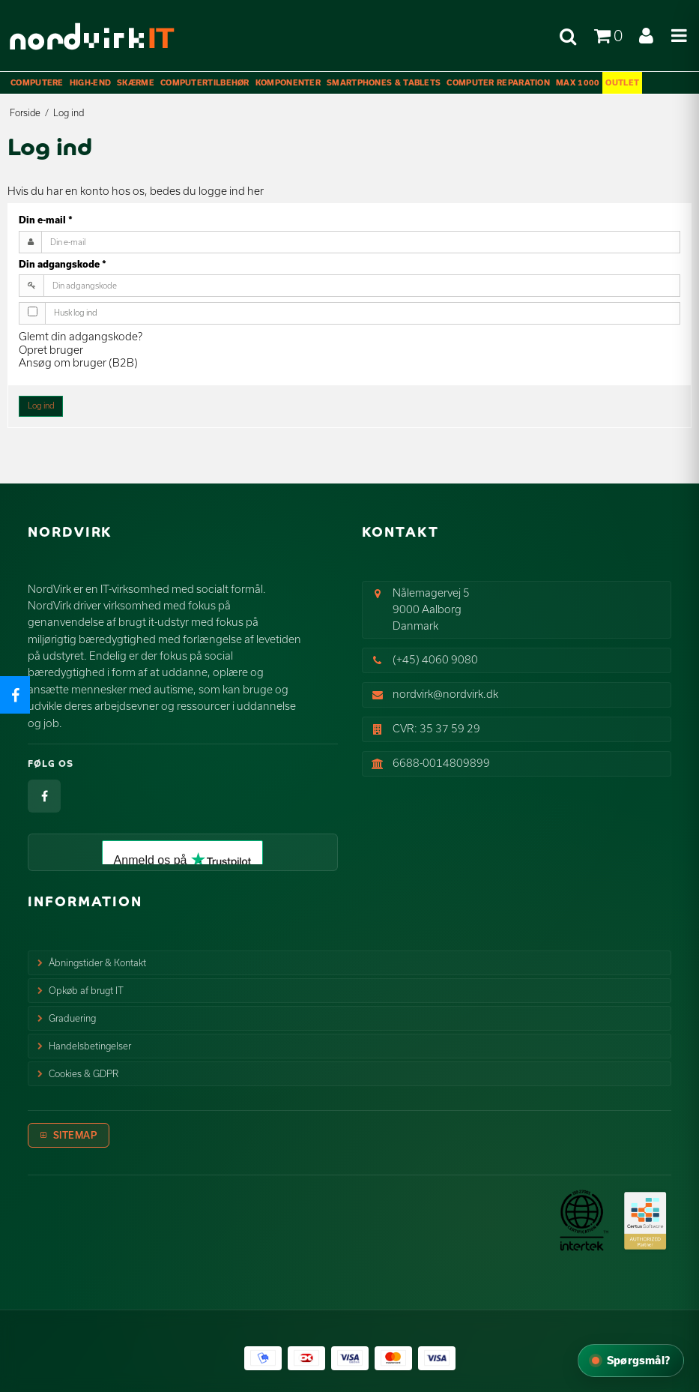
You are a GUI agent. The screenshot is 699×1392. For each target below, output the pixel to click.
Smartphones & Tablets (384, 82)
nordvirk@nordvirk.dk (445, 693)
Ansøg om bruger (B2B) (78, 362)
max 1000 (577, 82)
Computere (37, 82)
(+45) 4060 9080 (435, 659)
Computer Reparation (498, 82)
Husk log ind (75, 312)
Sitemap (75, 1135)
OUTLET (622, 82)
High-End (90, 82)
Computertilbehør (204, 82)
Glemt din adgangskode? (80, 336)
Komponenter (288, 82)
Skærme (135, 82)
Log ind (41, 405)
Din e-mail (46, 219)
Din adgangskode (62, 264)
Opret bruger (51, 349)
